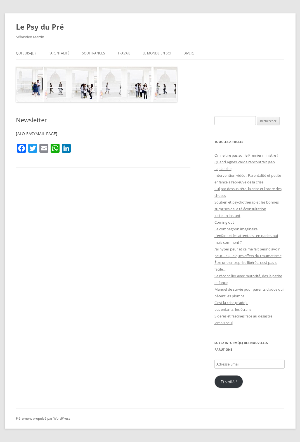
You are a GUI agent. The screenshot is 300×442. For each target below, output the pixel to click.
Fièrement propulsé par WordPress (43, 418)
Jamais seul (223, 322)
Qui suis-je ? (26, 53)
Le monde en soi (157, 53)
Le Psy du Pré (40, 27)
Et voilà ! (229, 381)
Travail (123, 53)
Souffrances (93, 53)
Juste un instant (227, 215)
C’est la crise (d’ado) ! (231, 302)
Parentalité (59, 53)
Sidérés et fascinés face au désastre (243, 316)
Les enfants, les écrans (232, 309)
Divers (189, 53)
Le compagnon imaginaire (236, 228)
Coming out (224, 222)
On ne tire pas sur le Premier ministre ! (246, 155)
